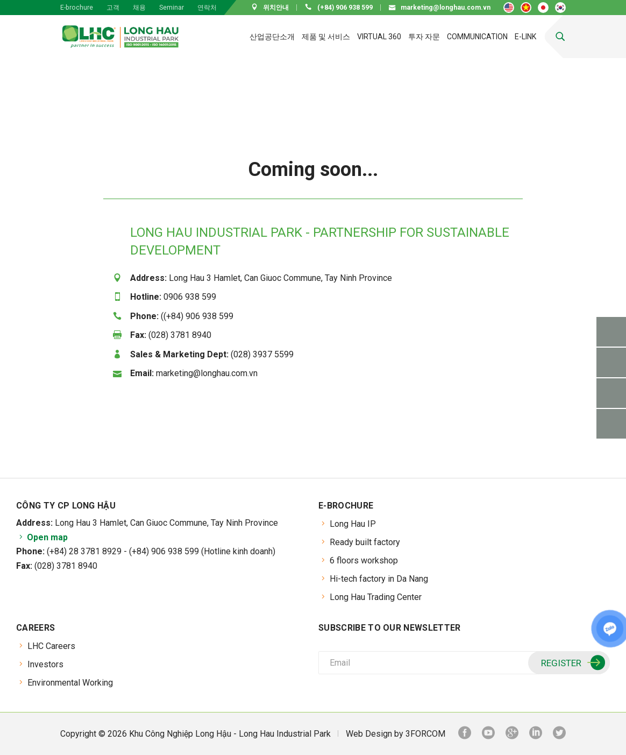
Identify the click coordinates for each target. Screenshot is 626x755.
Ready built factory (365, 542)
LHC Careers (51, 646)
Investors (45, 664)
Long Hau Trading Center (376, 597)
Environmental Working (70, 683)
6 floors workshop (364, 560)
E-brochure (76, 7)
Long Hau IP (353, 524)
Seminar (171, 7)
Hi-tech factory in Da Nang (379, 579)
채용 (139, 7)
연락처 (207, 7)
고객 (112, 7)
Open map (42, 537)
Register (571, 663)
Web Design (369, 734)
